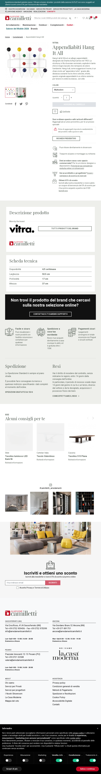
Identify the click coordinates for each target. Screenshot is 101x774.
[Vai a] (19, 437)
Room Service (11, 718)
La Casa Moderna (82, 9)
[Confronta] (65, 111)
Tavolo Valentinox (45, 456)
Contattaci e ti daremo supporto (50, 314)
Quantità (55, 98)
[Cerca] (51, 18)
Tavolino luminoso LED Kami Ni (16, 457)
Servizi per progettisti (63, 9)
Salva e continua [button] (87, 769)
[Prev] (88, 418)
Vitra (55, 43)
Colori (55, 85)
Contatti (51, 12)
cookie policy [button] (75, 738)
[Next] (93, 418)
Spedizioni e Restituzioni (64, 693)
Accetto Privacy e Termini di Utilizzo (34, 588)
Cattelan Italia (43, 453)
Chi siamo (31, 9)
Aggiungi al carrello (74, 104)
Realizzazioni (40, 12)
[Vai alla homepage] (18, 18)
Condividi (15, 104)
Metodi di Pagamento (62, 690)
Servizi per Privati (44, 9)
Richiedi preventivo (66, 138)
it (75, 18)
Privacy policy (58, 683)
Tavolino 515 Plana (77, 456)
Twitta (21, 104)
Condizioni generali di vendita (66, 686)
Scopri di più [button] (11, 769)
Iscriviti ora (63, 191)
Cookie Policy (58, 697)
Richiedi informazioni (14, 463)
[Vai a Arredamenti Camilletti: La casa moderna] (65, 653)
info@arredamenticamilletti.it (18, 631)
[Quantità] (66, 97)
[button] (97, 728)
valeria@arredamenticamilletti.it (19, 660)
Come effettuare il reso (65, 396)
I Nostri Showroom (15, 9)
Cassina (71, 453)
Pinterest (26, 104)
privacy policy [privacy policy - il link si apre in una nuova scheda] (78, 733)
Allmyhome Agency (13, 12)
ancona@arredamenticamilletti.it (67, 631)
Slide (7, 453)
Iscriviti (53, 583)
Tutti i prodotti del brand (64, 228)
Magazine (28, 12)
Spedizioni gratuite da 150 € (19, 392)
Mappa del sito (12, 701)
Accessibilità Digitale (62, 701)
